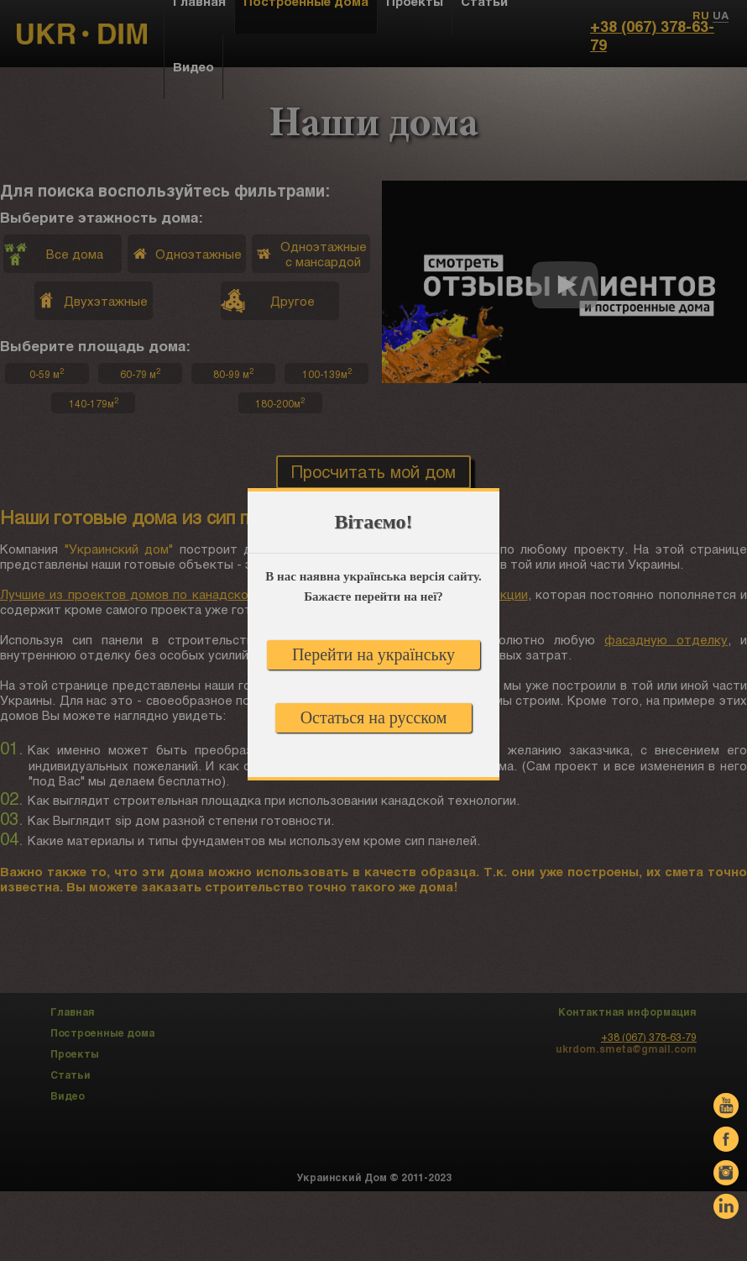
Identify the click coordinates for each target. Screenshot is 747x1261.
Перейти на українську (373, 654)
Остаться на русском (373, 717)
